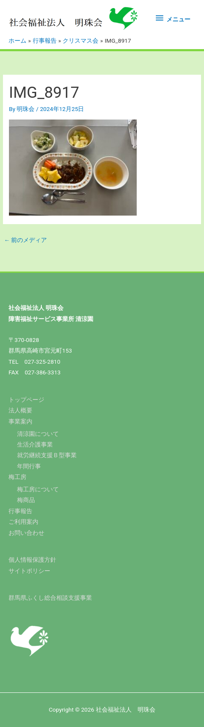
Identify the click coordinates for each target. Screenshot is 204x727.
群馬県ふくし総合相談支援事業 (50, 597)
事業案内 (20, 421)
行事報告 (20, 511)
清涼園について (38, 433)
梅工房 (17, 476)
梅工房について (38, 489)
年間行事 (29, 466)
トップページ (26, 399)
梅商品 (26, 499)
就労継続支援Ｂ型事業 (47, 455)
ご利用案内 (23, 521)
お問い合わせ (26, 532)
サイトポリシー (29, 570)
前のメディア (25, 239)
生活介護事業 (35, 444)
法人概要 (20, 410)
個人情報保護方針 (32, 559)
